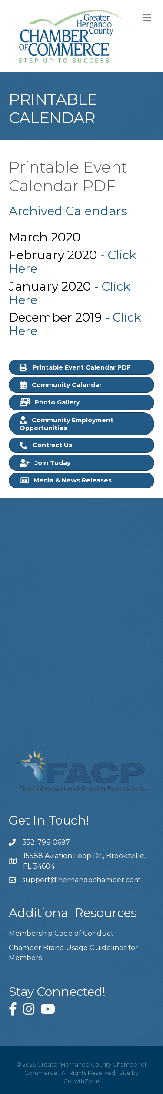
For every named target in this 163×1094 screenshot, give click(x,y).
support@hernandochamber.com (81, 880)
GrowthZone (81, 1080)
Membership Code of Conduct (61, 933)
